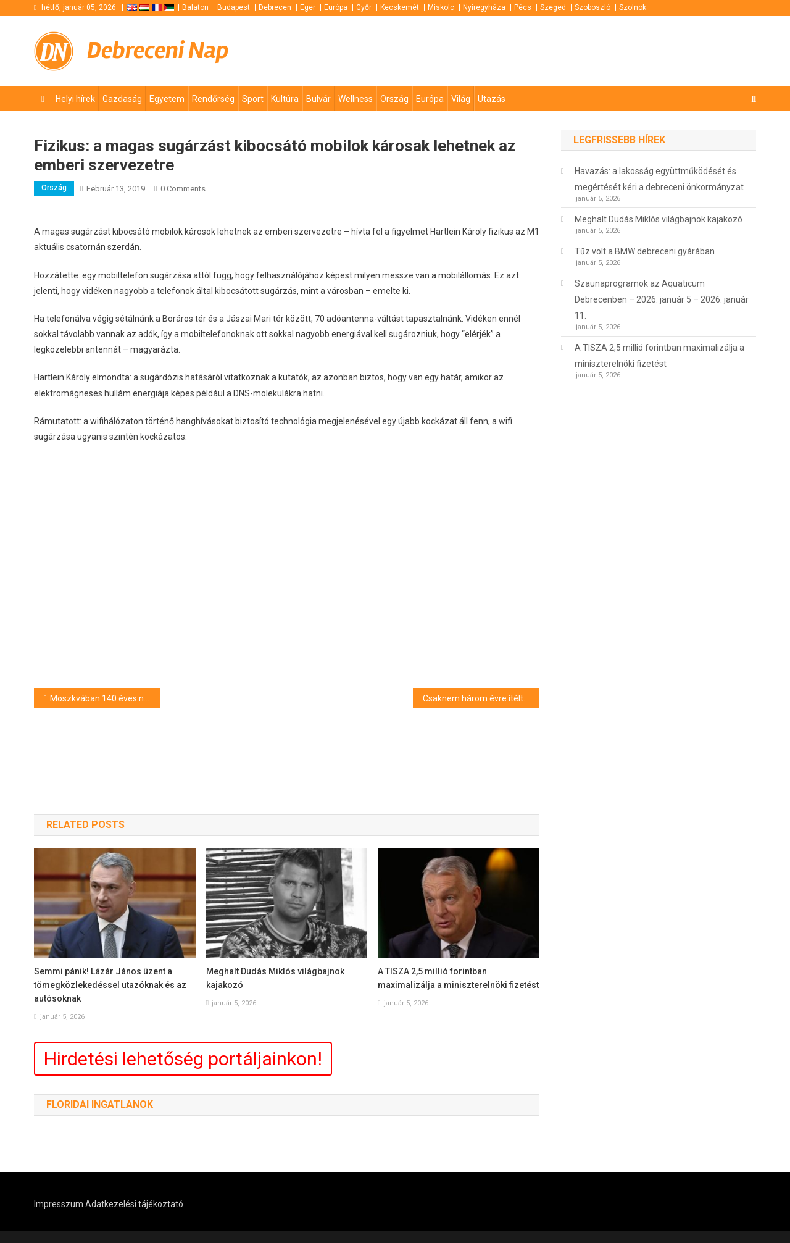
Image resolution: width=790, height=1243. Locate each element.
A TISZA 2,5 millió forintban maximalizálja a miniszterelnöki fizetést (458, 978)
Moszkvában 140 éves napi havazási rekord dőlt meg (105, 698)
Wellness (355, 99)
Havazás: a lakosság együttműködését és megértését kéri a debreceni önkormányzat (659, 179)
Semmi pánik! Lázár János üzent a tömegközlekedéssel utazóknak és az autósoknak (110, 984)
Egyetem (167, 99)
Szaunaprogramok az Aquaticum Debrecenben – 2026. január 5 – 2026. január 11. (662, 299)
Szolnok (632, 7)
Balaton (195, 7)
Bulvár (318, 99)
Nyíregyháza (484, 7)
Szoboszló (592, 7)
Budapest (233, 7)
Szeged (553, 7)
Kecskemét (399, 7)
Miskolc (441, 7)
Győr (364, 7)
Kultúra (285, 99)
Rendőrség (213, 99)
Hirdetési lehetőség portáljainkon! (183, 1058)
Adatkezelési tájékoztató (134, 1204)
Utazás (491, 99)
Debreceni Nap (158, 50)
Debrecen (275, 7)
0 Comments (183, 188)
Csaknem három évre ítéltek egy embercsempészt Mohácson (481, 698)
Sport (253, 99)
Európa (335, 7)
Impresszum (58, 1204)
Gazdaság (122, 99)
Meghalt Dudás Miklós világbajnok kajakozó (275, 978)
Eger (307, 7)
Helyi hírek (75, 99)
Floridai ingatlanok (99, 1104)
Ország (394, 99)
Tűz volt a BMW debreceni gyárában (645, 251)
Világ (460, 99)
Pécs (522, 7)
